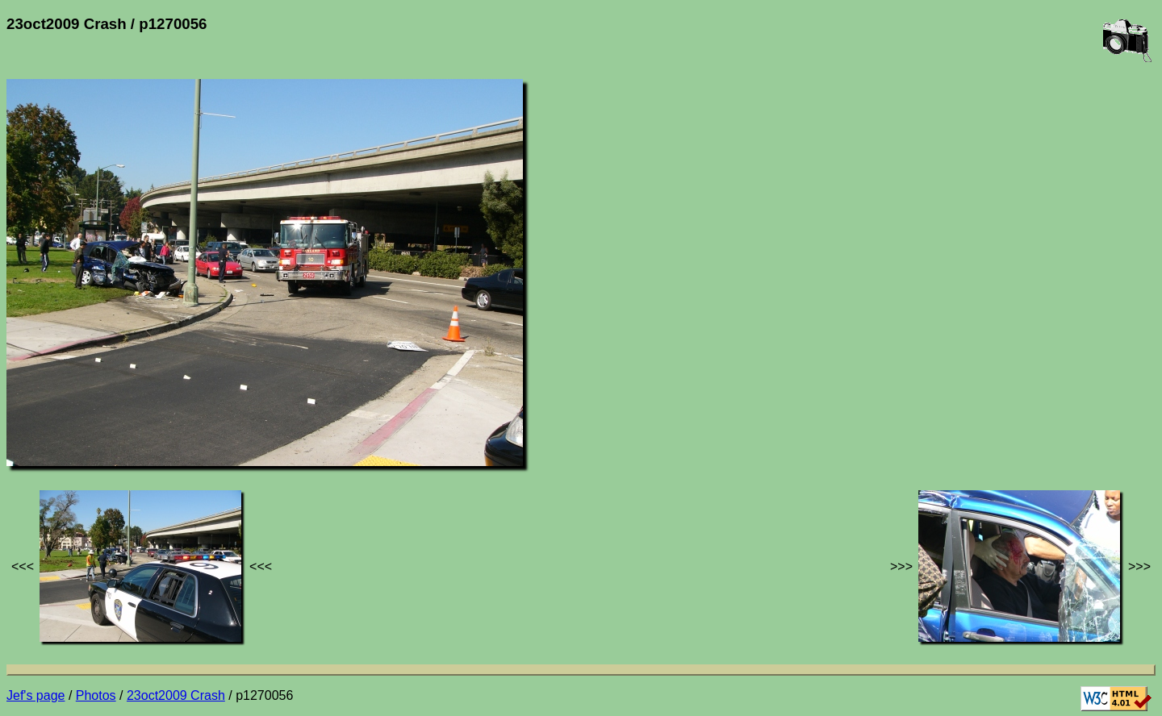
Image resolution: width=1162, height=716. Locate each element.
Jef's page (35, 695)
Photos (96, 695)
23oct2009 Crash (176, 695)
